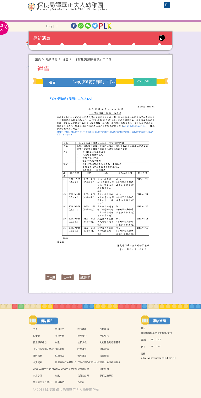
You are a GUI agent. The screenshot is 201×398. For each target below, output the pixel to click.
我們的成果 (83, 375)
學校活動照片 (106, 375)
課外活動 (37, 355)
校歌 (57, 342)
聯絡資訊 (159, 321)
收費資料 (37, 362)
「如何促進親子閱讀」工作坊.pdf (70, 99)
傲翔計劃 (82, 355)
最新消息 (52, 59)
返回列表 (85, 277)
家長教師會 (83, 369)
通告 (65, 59)
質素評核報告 (40, 342)
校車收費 (82, 349)
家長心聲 (37, 375)
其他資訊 (82, 329)
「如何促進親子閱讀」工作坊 (92, 59)
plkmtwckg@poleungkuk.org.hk (158, 358)
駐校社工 (59, 355)
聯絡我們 (59, 382)
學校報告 (104, 335)
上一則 (68, 277)
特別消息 (59, 329)
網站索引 (47, 321)
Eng (49, 26)
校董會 (36, 335)
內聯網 (80, 382)
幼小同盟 (59, 349)
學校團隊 (59, 335)
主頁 (38, 59)
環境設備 (104, 349)
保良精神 (104, 329)
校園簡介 (82, 335)
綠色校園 (104, 369)
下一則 (51, 277)
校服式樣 (82, 342)
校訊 (57, 375)
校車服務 (104, 355)
